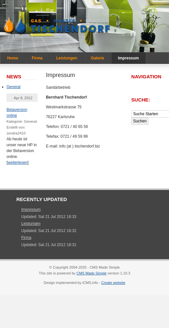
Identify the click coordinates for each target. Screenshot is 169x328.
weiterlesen (17, 162)
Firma (37, 58)
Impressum (128, 58)
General (14, 87)
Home (12, 58)
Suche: (141, 99)
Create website (113, 283)
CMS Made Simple (91, 273)
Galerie (97, 58)
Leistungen (66, 58)
